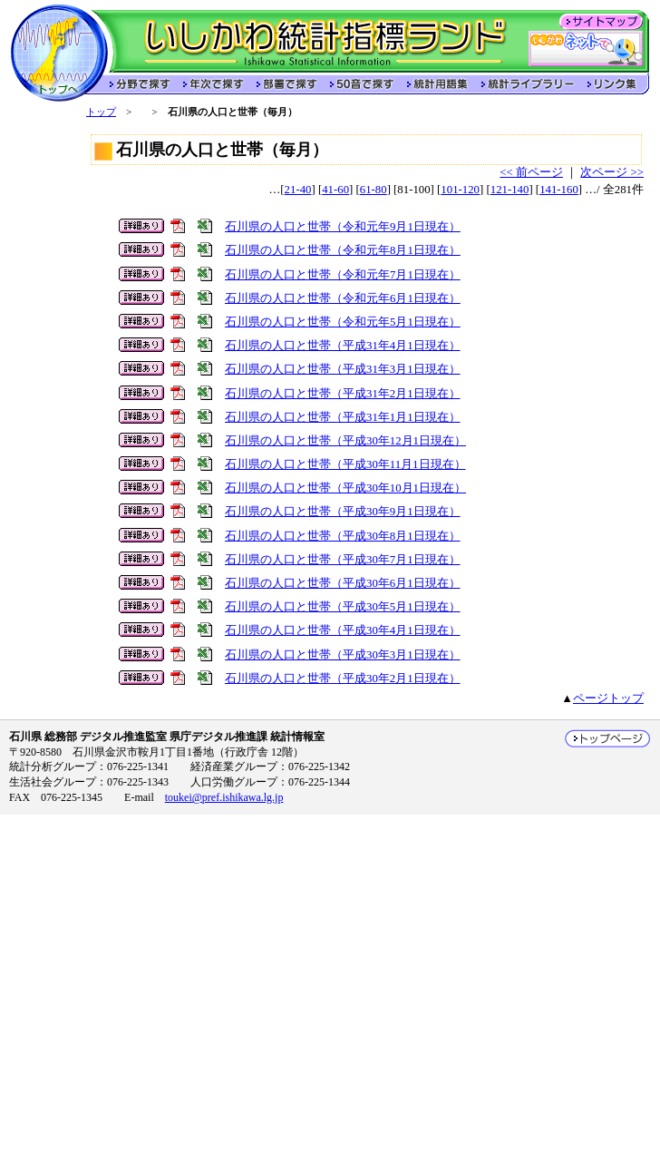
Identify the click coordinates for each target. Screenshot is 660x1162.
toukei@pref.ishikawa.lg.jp (224, 797)
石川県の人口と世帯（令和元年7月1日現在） (343, 275)
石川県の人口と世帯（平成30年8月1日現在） (343, 536)
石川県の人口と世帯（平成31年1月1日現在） (343, 417)
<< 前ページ (531, 172)
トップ (101, 111)
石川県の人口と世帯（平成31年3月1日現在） (343, 369)
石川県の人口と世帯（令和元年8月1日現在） (343, 250)
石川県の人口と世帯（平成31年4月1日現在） (343, 345)
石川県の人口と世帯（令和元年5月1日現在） (343, 322)
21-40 (298, 189)
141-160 (558, 189)
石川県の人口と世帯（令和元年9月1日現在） (343, 226)
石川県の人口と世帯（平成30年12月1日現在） (345, 441)
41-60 (335, 189)
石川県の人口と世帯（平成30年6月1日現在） (343, 583)
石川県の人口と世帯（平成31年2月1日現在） (343, 393)
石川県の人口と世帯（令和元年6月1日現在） (343, 298)
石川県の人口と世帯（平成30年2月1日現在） (343, 678)
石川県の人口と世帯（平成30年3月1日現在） (343, 655)
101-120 (460, 189)
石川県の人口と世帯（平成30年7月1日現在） (343, 559)
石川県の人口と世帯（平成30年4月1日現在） (343, 630)
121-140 (509, 189)
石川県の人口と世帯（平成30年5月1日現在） (343, 607)
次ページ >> (612, 172)
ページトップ (608, 698)
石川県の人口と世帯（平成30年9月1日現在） (343, 511)
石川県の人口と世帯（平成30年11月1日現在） (345, 464)
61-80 (373, 189)
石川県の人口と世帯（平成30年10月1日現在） (345, 488)
